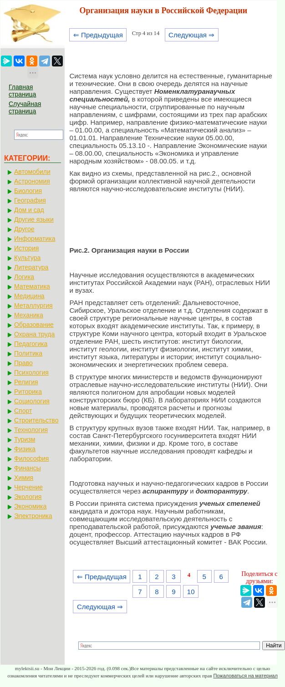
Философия (31, 458)
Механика (28, 315)
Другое (24, 229)
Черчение (28, 487)
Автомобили (32, 171)
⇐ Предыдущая (98, 35)
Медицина (29, 296)
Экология (27, 496)
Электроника (33, 515)
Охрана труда (34, 334)
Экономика (30, 506)
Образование (34, 324)
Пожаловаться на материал (245, 675)
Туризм (24, 439)
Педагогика (30, 343)
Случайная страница (25, 107)
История (26, 248)
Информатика (34, 238)
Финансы (27, 468)
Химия (23, 477)
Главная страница (22, 90)
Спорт (23, 410)
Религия (26, 382)
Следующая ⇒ (191, 35)
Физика (25, 449)
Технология (31, 429)
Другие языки (34, 219)
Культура (27, 257)
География (30, 200)
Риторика (28, 391)
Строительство (36, 420)
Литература (31, 267)
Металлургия (33, 305)
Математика (32, 286)
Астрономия (32, 181)
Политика (28, 353)
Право (23, 362)
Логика (24, 276)
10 (191, 591)
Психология (31, 372)
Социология (32, 401)
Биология (28, 190)
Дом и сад (29, 210)
